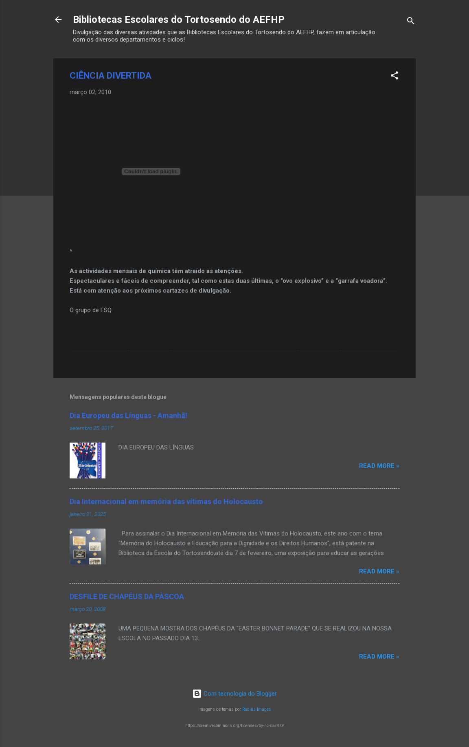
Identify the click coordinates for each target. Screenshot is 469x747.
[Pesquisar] (411, 22)
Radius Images (256, 709)
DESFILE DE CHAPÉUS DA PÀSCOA (127, 596)
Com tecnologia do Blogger (234, 693)
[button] (394, 77)
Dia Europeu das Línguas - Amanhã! (128, 415)
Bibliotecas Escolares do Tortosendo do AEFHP (179, 19)
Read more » (379, 465)
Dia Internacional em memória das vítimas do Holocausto (166, 501)
